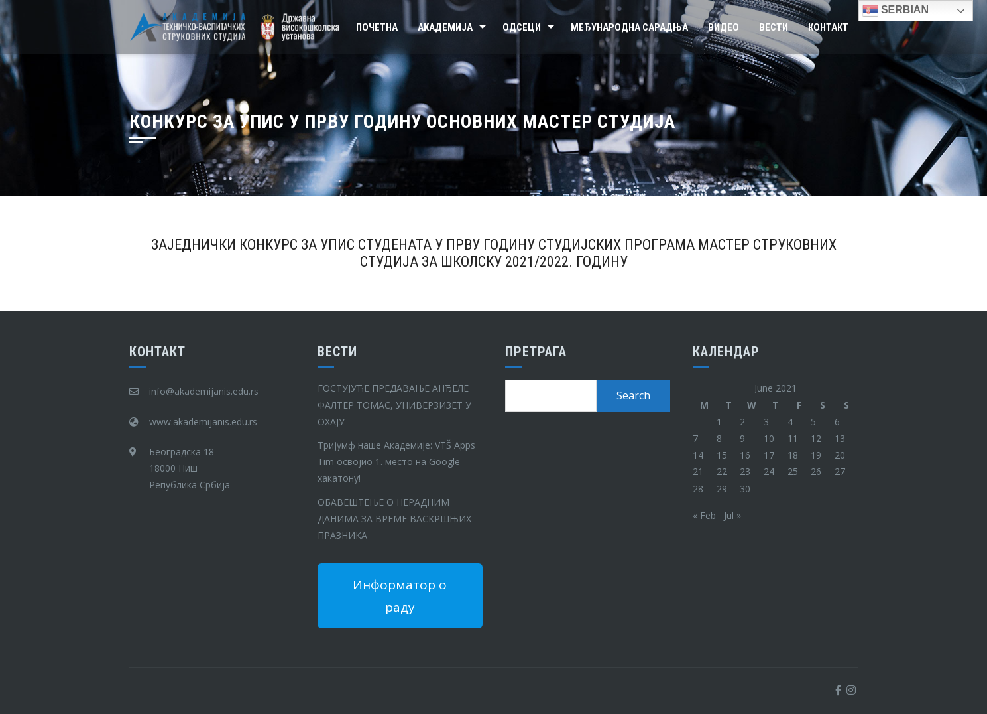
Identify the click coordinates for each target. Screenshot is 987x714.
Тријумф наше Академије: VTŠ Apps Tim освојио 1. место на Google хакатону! (396, 461)
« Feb (704, 515)
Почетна (377, 27)
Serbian (895, 11)
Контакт (828, 27)
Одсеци (521, 27)
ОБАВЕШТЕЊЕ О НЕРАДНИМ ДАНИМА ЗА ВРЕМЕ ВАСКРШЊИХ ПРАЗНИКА (394, 518)
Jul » (732, 515)
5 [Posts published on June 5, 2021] (813, 421)
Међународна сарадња (629, 27)
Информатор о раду (400, 596)
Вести (773, 27)
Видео (723, 27)
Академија (445, 27)
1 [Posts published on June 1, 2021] (719, 421)
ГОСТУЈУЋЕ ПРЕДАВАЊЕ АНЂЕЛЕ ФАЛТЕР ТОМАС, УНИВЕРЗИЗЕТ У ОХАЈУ (394, 404)
